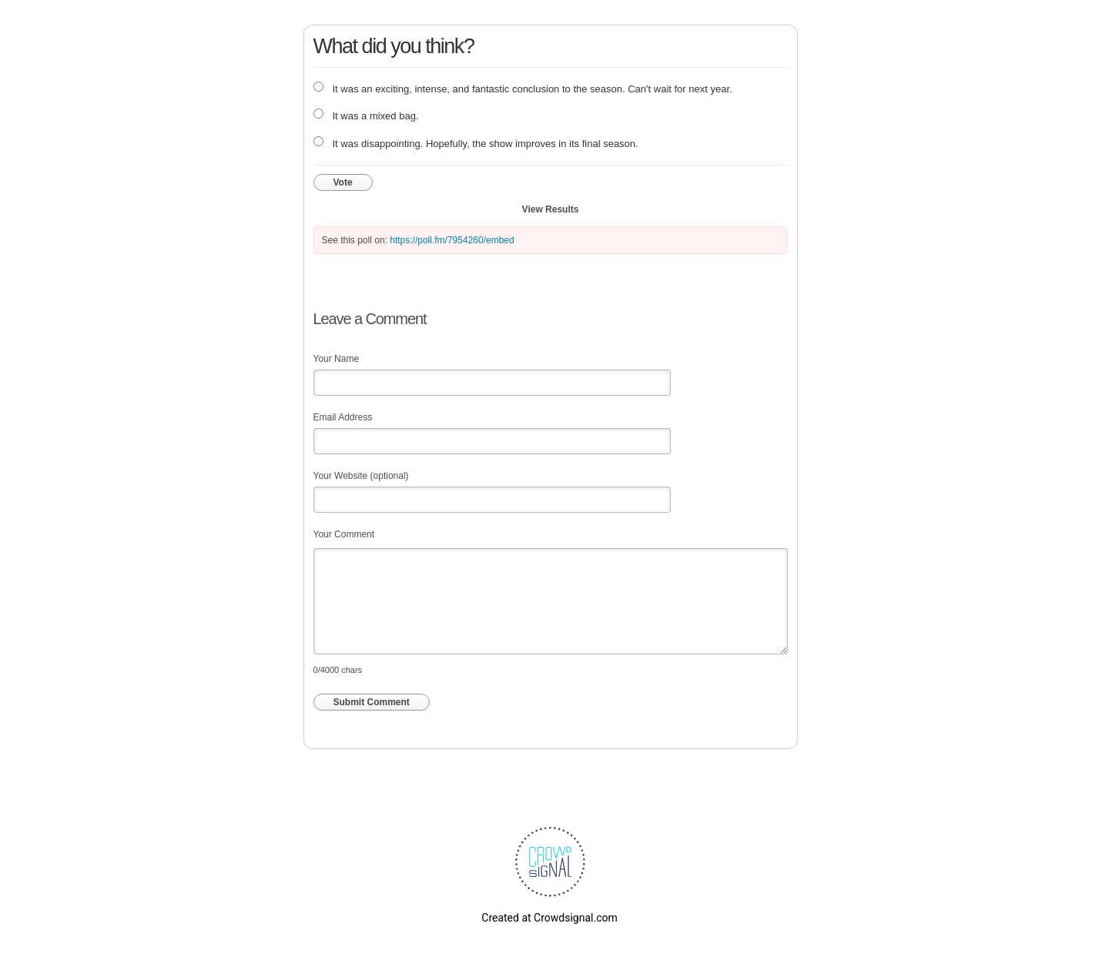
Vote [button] (343, 182)
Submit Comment (371, 702)
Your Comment (344, 534)
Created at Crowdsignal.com (549, 918)
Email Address (343, 417)
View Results (550, 209)
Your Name (336, 358)
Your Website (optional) (361, 475)
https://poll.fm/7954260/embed (452, 240)
